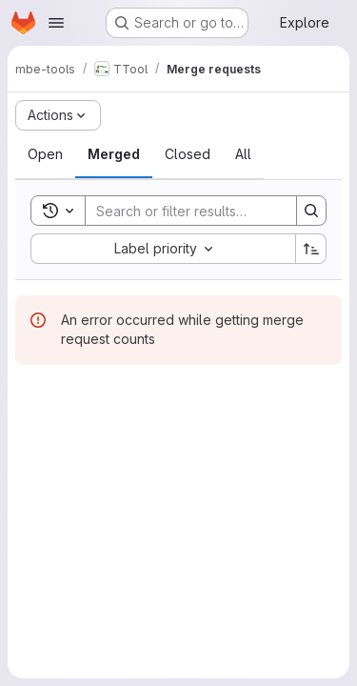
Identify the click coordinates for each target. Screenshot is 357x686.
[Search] (210, 210)
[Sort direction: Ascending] (311, 248)
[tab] (45, 154)
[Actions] (58, 115)
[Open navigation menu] (56, 23)
